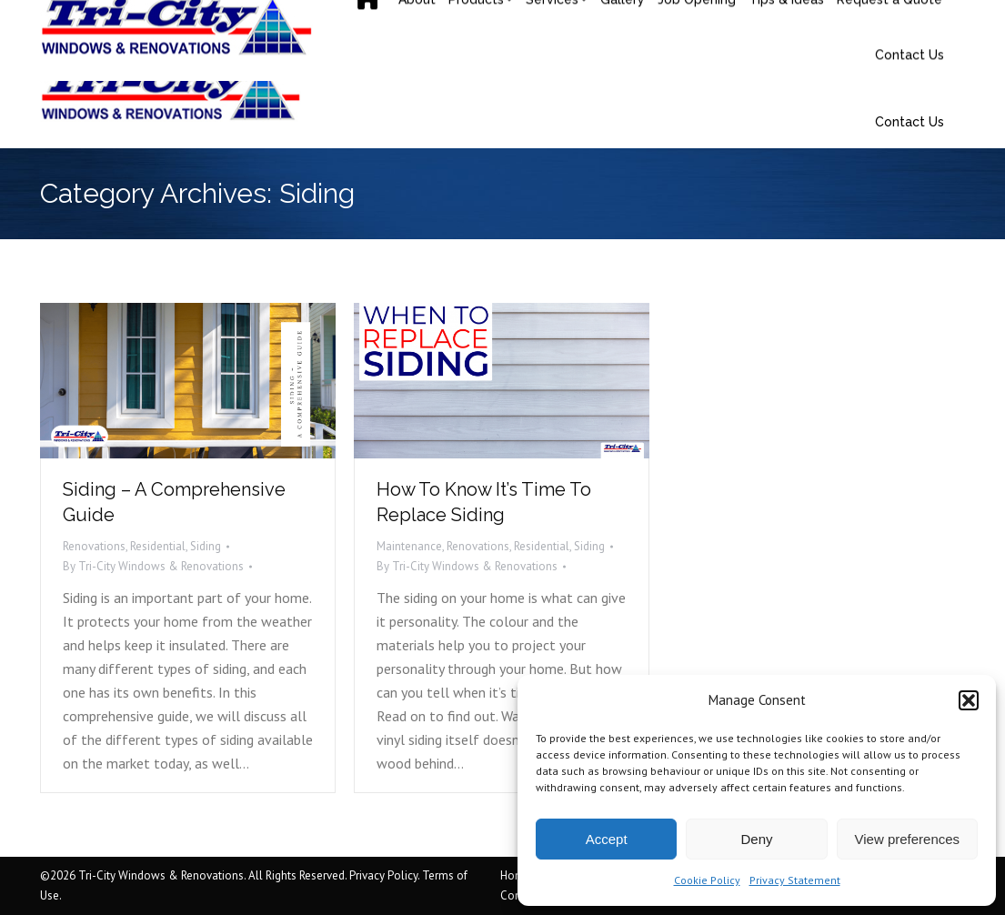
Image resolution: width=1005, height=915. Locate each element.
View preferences (907, 839)
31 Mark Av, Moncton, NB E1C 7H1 (642, 18)
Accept (607, 839)
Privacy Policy (383, 875)
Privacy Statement (794, 880)
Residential (158, 546)
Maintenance (409, 546)
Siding (205, 546)
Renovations (94, 546)
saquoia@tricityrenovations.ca (280, 18)
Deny (756, 839)
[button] (969, 700)
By (153, 566)
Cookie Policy (707, 880)
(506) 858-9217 (107, 18)
